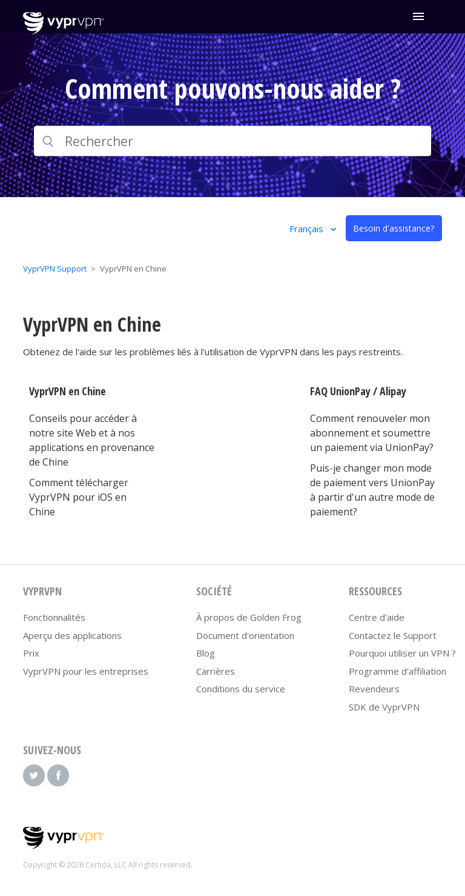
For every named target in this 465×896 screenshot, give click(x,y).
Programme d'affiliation (397, 671)
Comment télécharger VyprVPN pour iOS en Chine (78, 497)
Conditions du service (240, 689)
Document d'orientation (245, 635)
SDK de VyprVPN (384, 707)
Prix (31, 653)
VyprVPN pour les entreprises (85, 671)
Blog (205, 653)
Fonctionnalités (54, 617)
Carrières (215, 671)
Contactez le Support (393, 635)
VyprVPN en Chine (67, 391)
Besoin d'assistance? (393, 228)
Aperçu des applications (72, 635)
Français (307, 228)
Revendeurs (374, 689)
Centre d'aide (376, 617)
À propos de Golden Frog (249, 617)
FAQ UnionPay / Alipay (358, 391)
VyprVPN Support (55, 268)
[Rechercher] (232, 141)
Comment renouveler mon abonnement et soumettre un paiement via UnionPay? (372, 433)
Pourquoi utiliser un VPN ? (402, 653)
